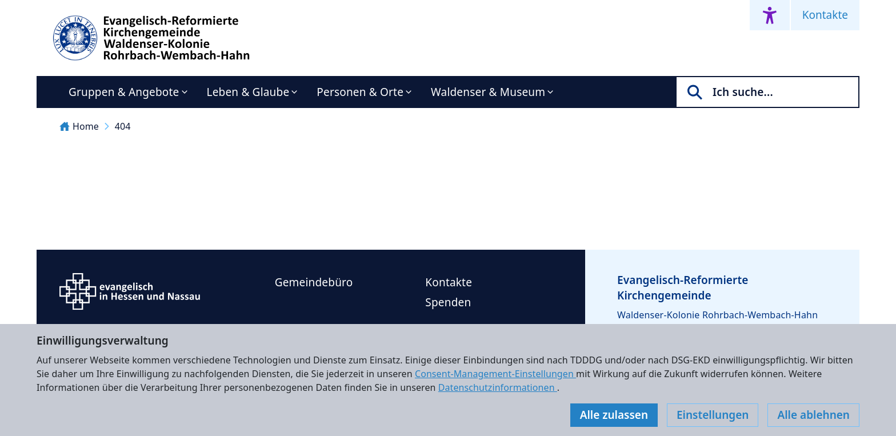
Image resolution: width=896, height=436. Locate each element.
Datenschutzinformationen (497, 387)
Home (79, 126)
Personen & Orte (360, 92)
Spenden (448, 302)
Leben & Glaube (248, 92)
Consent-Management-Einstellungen (495, 373)
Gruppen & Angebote (124, 92)
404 (123, 126)
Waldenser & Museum (488, 92)
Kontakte (825, 14)
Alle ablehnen (813, 414)
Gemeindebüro (314, 282)
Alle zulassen (614, 414)
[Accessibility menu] (770, 15)
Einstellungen (713, 414)
